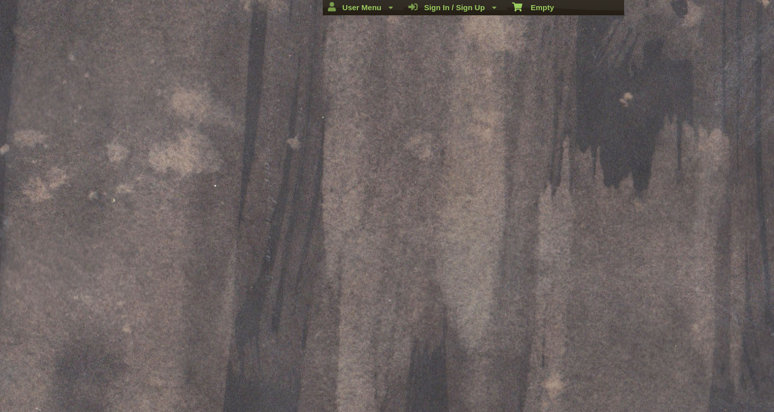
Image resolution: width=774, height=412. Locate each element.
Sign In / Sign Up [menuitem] (452, 7)
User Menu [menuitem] (360, 7)
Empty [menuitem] (533, 7)
